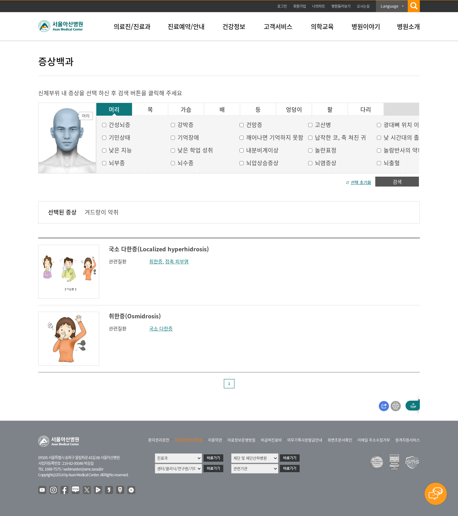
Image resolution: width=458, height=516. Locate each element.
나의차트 (318, 6)
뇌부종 (117, 163)
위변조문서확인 (340, 440)
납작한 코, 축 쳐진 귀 (340, 137)
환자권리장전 (158, 440)
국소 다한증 (161, 328)
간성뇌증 (119, 124)
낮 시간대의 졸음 (404, 137)
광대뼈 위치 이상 (404, 124)
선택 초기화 (361, 182)
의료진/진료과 (132, 26)
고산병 (323, 124)
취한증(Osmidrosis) (135, 316)
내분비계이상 (262, 150)
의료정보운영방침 (241, 440)
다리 (365, 109)
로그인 (282, 6)
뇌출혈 (392, 163)
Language (390, 6)
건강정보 (233, 26)
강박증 (185, 124)
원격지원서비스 (407, 440)
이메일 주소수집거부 (373, 440)
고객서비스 (278, 26)
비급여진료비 (271, 440)
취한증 (156, 261)
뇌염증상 (326, 163)
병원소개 (408, 26)
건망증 (254, 124)
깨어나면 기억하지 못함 (274, 137)
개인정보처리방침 (189, 440)
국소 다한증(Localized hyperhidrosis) (159, 249)
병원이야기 (365, 26)
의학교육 (322, 26)
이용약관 (215, 440)
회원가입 (299, 6)
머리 (114, 109)
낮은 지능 (120, 150)
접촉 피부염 (177, 261)
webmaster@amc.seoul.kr (83, 469)
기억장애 (188, 137)
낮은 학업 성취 (195, 150)
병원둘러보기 (340, 6)
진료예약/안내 (186, 26)
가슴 (186, 109)
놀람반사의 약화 (403, 150)
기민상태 (119, 137)
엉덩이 (294, 109)
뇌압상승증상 (262, 163)
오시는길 (363, 6)
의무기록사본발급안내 (304, 440)
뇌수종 (185, 163)
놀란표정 (326, 150)
